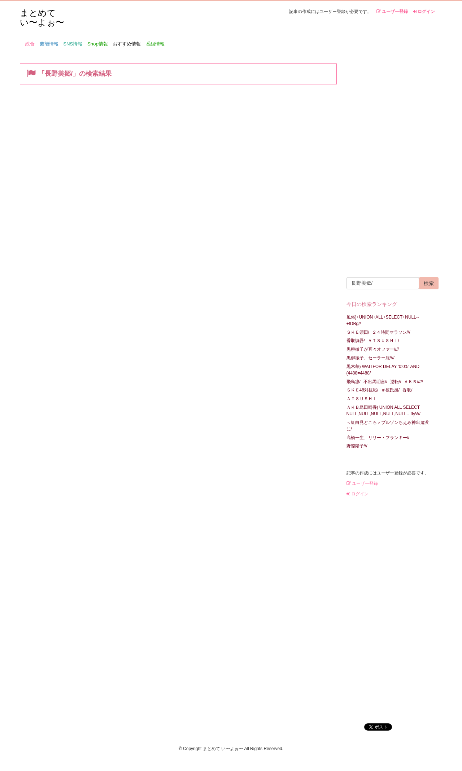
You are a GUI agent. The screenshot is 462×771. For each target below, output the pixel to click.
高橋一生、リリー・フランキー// (378, 437)
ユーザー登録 (392, 11)
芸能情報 (49, 44)
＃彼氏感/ (390, 390)
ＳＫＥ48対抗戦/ (362, 390)
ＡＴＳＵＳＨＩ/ (383, 340)
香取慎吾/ (355, 340)
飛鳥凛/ (353, 381)
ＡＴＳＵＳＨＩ (361, 398)
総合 (30, 44)
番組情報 (155, 44)
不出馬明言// (375, 381)
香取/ (407, 390)
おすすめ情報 (127, 44)
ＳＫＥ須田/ (357, 332)
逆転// (395, 381)
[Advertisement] (389, 164)
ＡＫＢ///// (413, 381)
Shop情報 (97, 44)
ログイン (424, 11)
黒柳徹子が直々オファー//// (372, 349)
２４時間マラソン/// (391, 332)
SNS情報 (72, 44)
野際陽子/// (356, 445)
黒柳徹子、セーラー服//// (370, 357)
